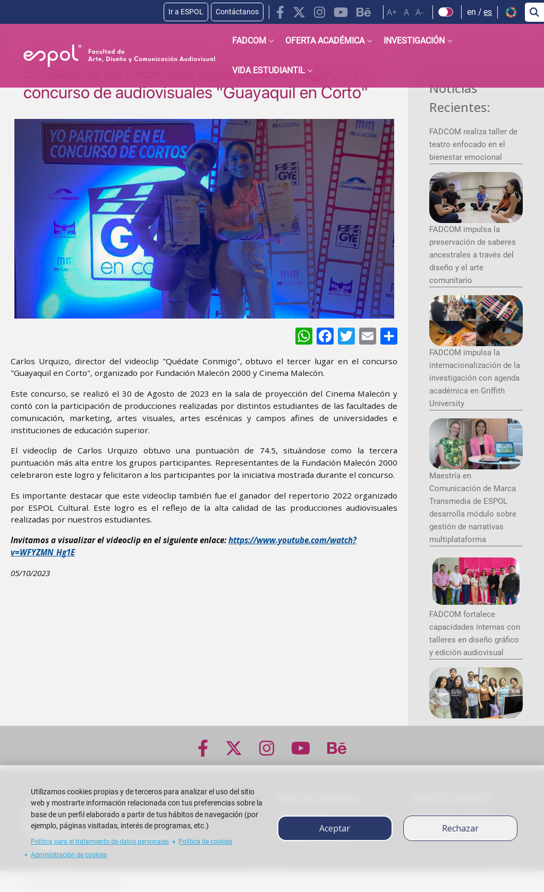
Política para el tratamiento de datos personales (100, 841)
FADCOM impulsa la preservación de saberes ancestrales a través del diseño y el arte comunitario (472, 255)
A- (419, 12)
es (487, 12)
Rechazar (460, 828)
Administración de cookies (69, 855)
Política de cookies (205, 841)
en (471, 12)
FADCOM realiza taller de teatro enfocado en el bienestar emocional (473, 144)
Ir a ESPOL (185, 11)
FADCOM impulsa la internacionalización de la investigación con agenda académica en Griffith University (474, 378)
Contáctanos (237, 11)
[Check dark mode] (446, 12)
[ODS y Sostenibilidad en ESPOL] (104, 336)
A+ (392, 12)
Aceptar (334, 828)
